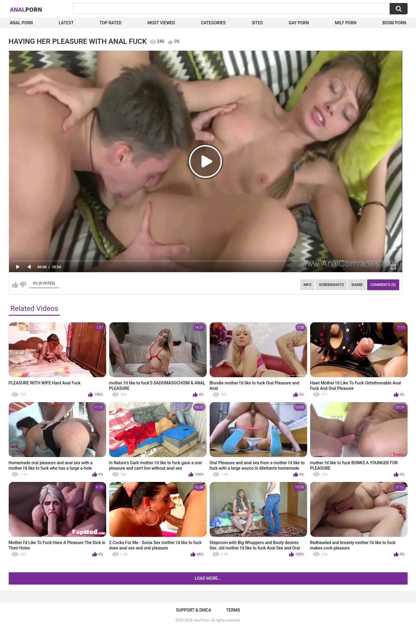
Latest (66, 22)
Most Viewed (161, 22)
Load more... (208, 578)
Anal (26, 9)
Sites (257, 22)
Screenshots (331, 285)
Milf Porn (345, 22)
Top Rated (110, 22)
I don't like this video (23, 285)
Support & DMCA (193, 610)
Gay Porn (299, 22)
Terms (233, 610)
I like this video (15, 285)
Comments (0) (383, 285)
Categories (213, 22)
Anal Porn (21, 22)
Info (308, 285)
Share (357, 285)
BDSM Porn (394, 22)
